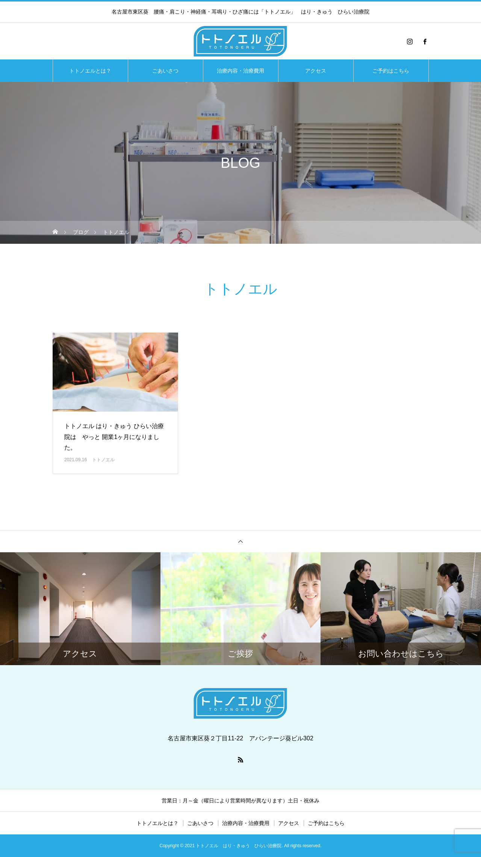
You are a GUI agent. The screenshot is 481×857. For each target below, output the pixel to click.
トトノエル (103, 459)
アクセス (315, 71)
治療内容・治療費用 (240, 71)
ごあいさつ (165, 71)
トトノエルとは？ (90, 71)
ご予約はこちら (390, 71)
